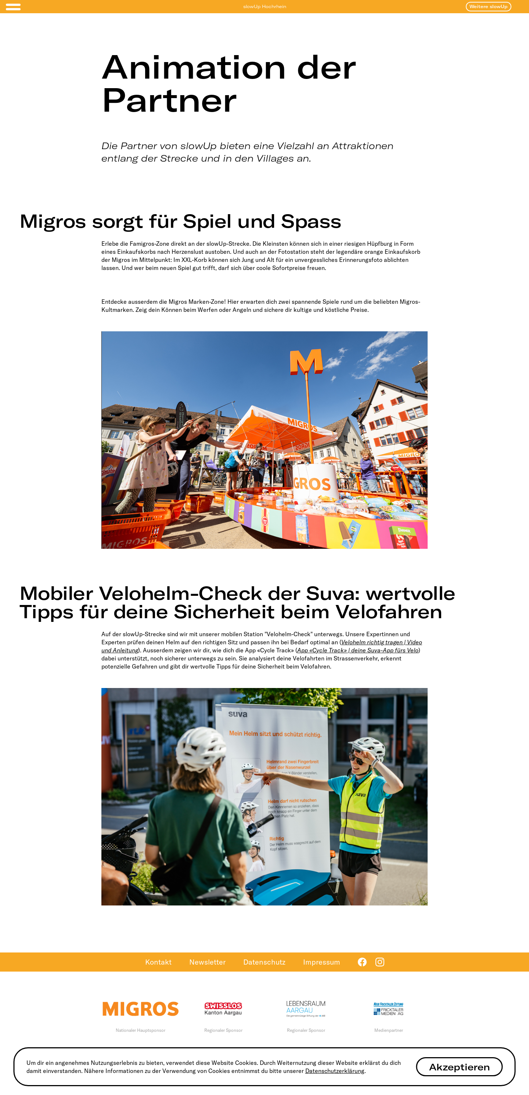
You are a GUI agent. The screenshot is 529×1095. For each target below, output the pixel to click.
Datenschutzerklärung (334, 1070)
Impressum (321, 961)
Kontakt (158, 961)
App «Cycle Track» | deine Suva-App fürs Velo (357, 650)
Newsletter (207, 961)
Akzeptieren (459, 1067)
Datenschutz (264, 961)
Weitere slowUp (488, 6)
